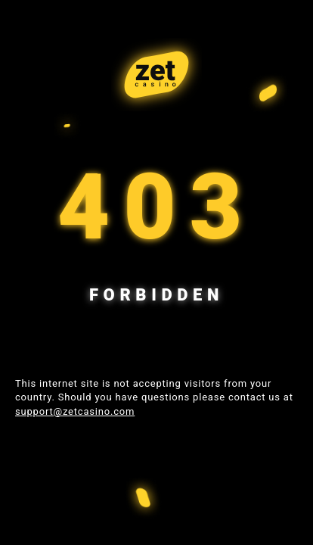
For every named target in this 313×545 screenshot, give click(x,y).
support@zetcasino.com (75, 411)
